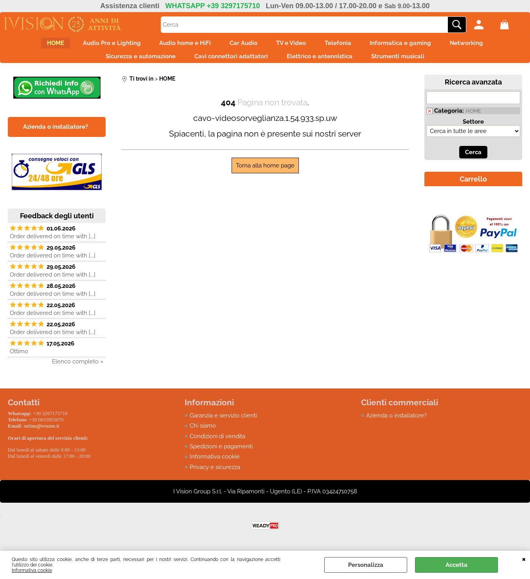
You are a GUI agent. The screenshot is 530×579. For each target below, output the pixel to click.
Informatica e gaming (412, 44)
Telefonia (345, 44)
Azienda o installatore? (396, 421)
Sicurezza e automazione (134, 61)
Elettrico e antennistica (322, 61)
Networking (483, 44)
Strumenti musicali (404, 61)
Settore (473, 127)
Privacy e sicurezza (215, 473)
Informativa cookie (32, 570)
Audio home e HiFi (178, 44)
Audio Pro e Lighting (100, 44)
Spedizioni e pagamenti (221, 453)
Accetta (456, 564)
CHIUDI (524, 559)
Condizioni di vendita (217, 442)
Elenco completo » (78, 367)
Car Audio (241, 44)
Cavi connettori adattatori (229, 61)
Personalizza (365, 564)
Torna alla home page (265, 171)
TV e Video (293, 44)
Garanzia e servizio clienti (223, 421)
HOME (38, 44)
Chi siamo (203, 432)
